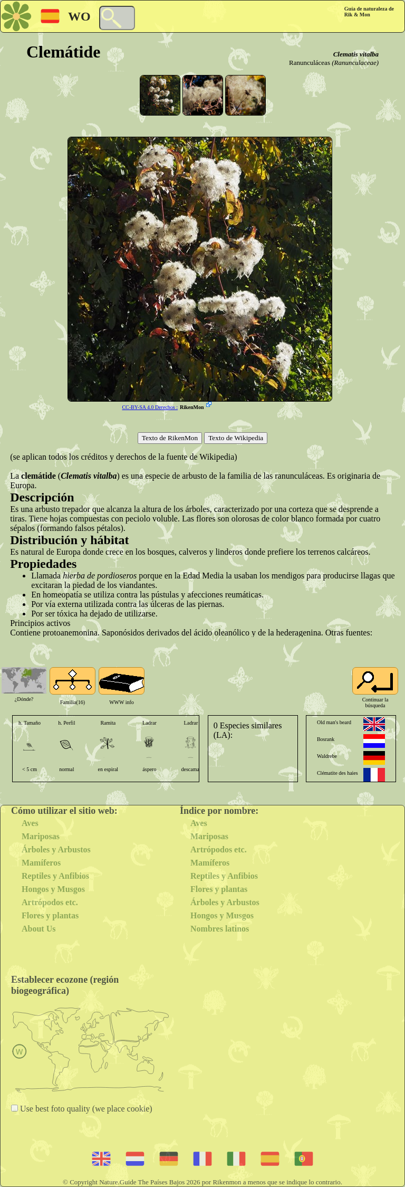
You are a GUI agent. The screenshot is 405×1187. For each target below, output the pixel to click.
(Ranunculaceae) (355, 63)
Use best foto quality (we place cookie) (85, 1108)
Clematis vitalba (356, 54)
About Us (38, 928)
